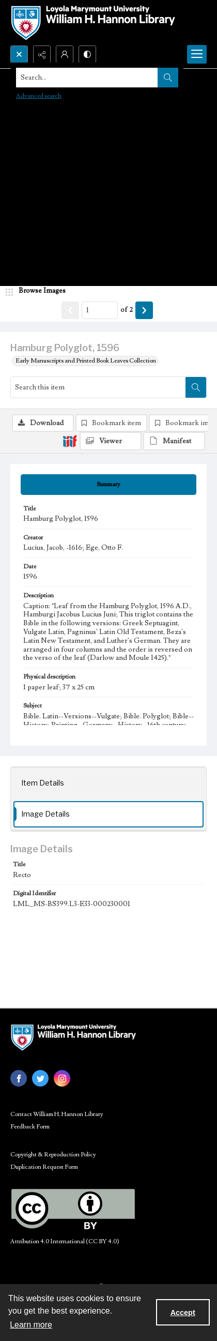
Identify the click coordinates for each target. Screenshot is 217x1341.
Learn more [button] (31, 1324)
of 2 (126, 310)
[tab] (108, 484)
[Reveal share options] (42, 54)
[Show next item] (144, 310)
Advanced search (38, 96)
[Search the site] (88, 77)
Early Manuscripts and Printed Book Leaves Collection (86, 361)
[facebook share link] (18, 1078)
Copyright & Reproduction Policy (53, 1154)
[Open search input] (19, 54)
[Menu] (197, 54)
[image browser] (39, 291)
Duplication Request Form (44, 1167)
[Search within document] (195, 387)
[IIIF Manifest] (174, 441)
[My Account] (64, 54)
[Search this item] (98, 387)
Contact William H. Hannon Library (56, 1114)
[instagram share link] (62, 1078)
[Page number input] (100, 310)
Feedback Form (30, 1127)
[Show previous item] (70, 310)
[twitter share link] (40, 1078)
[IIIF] (69, 440)
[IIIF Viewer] (111, 441)
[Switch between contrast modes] (87, 54)
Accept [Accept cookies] (183, 1312)
